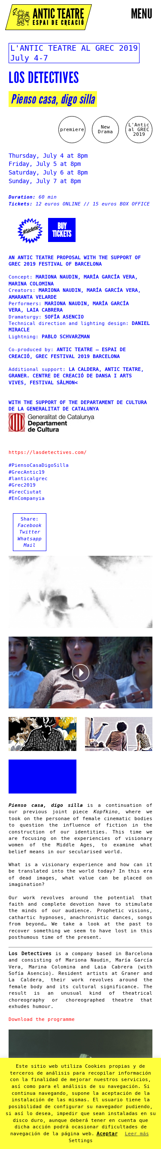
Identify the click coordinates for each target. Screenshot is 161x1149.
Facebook (30, 525)
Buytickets (61, 230)
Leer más (137, 1134)
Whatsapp (30, 539)
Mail (30, 545)
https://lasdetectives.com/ (48, 452)
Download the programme (42, 1019)
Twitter (29, 532)
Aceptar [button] (107, 1134)
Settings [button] (81, 1140)
